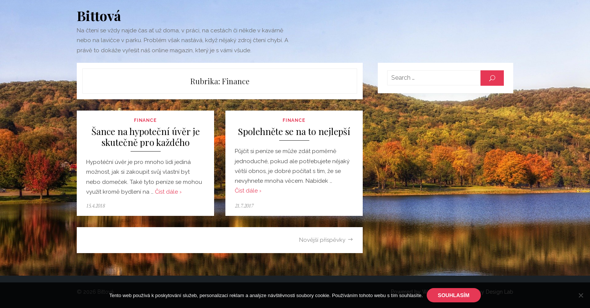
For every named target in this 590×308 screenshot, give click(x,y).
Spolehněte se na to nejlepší (294, 131)
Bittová (99, 15)
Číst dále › (168, 191)
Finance (145, 120)
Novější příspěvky (322, 240)
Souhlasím (454, 295)
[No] (580, 295)
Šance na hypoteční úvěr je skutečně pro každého (145, 137)
